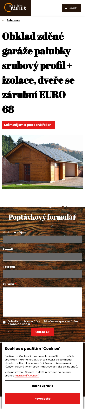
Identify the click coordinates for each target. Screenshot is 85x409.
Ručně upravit (42, 386)
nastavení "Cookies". (27, 375)
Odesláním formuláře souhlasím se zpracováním (43, 322)
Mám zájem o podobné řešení (28, 125)
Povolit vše (43, 399)
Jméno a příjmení (16, 232)
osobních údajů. (19, 324)
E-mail (8, 249)
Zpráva (8, 284)
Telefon (9, 267)
